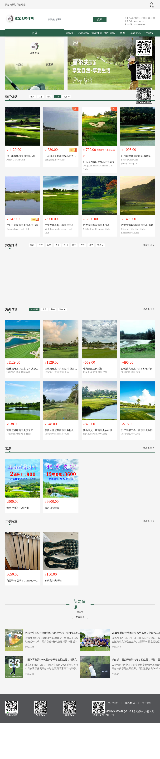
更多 (67, 97)
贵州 (66, 245)
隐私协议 (130, 702)
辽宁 (74, 245)
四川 (57, 245)
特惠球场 (83, 33)
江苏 (41, 97)
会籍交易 (135, 33)
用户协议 (112, 702)
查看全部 (149, 245)
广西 (41, 245)
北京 (32, 97)
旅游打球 (97, 33)
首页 (34, 32)
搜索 (99, 19)
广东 (57, 97)
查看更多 (80, 617)
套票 (122, 33)
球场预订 (71, 33)
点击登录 (34, 53)
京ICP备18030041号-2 (116, 711)
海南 (32, 245)
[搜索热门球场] (68, 19)
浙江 (49, 97)
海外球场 (109, 33)
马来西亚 (34, 309)
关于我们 (147, 702)
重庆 (49, 245)
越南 (53, 309)
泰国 (44, 309)
